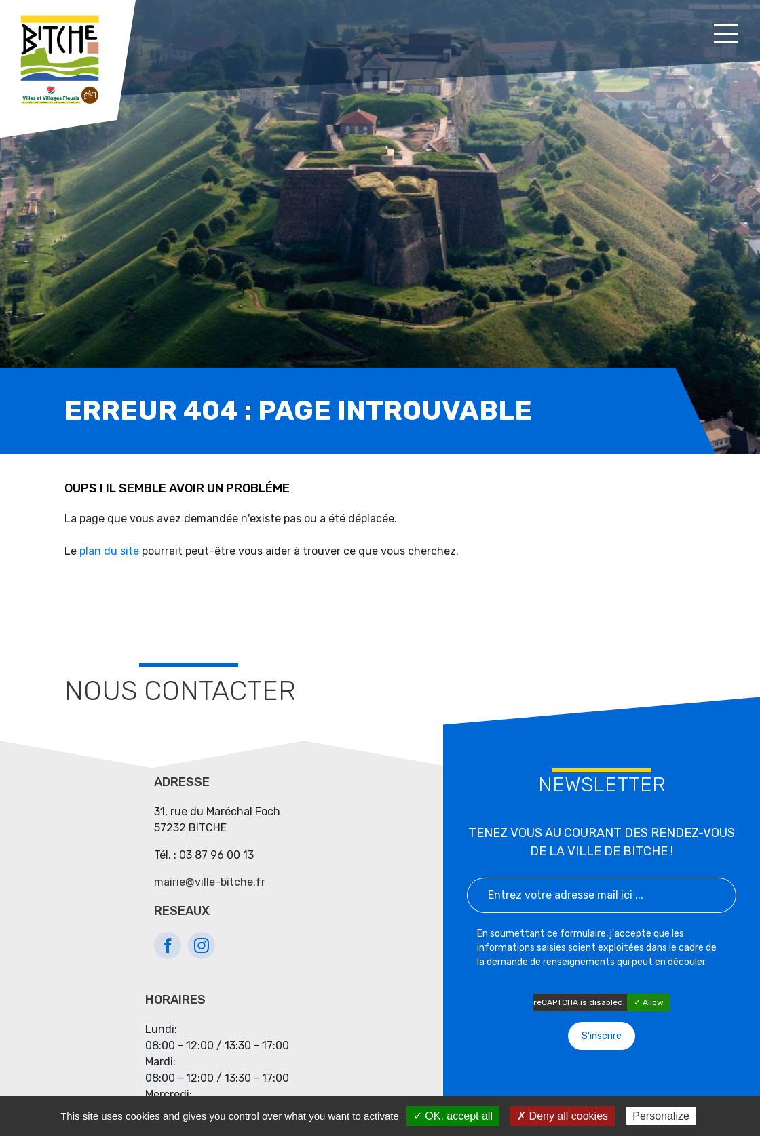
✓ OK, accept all (453, 1116)
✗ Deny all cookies (562, 1116)
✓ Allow (649, 1002)
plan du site (109, 551)
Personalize (660, 1116)
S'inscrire (602, 1036)
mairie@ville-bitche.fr (209, 882)
